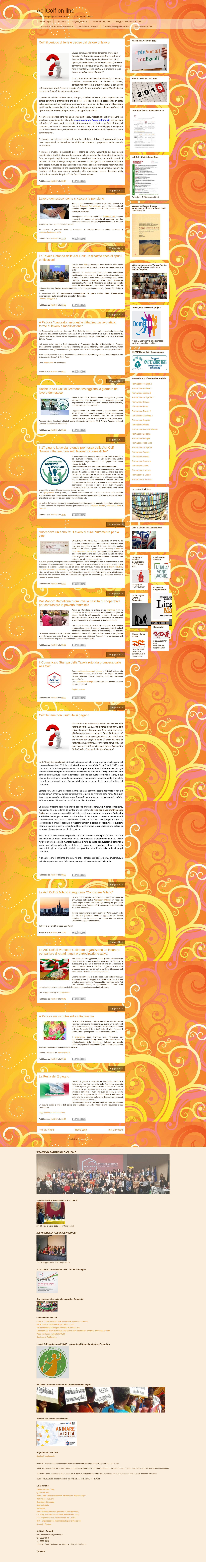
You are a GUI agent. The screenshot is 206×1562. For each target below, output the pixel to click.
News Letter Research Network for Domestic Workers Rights (61, 1496)
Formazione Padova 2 (141, 388)
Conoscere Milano (102, 900)
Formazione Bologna (141, 434)
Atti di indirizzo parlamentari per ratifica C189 (55, 1324)
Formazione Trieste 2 (141, 411)
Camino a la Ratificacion (46, 1337)
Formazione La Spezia (142, 447)
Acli (85, 265)
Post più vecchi (115, 1130)
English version (78, 689)
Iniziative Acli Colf (101, 21)
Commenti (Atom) (85, 1139)
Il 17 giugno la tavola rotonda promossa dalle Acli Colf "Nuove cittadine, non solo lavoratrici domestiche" (76, 449)
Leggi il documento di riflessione (52, 1113)
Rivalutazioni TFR (143, 26)
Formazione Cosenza (141, 461)
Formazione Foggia (140, 452)
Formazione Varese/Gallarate (145, 429)
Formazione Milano (140, 425)
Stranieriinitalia (42, 1505)
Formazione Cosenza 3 (142, 416)
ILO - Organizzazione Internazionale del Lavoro (55, 1518)
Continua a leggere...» (48, 298)
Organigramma (79, 21)
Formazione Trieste (140, 456)
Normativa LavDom (88, 26)
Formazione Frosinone (142, 443)
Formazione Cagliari (141, 420)
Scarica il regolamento (45, 1456)
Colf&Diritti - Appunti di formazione (56, 26)
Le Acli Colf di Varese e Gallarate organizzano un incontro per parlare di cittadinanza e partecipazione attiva (79, 951)
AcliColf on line (56, 10)
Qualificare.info (42, 1492)
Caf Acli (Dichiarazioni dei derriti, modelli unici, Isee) (57, 1515)
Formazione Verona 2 (141, 393)
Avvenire (42, 508)
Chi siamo (61, 21)
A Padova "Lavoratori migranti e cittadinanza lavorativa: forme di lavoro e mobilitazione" (77, 324)
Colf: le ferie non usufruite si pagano (64, 715)
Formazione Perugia (141, 438)
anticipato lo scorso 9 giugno (90, 671)
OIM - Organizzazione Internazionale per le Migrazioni (58, 1521)
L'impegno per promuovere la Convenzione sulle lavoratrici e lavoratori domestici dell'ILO (73, 1331)
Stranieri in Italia (114, 506)
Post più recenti (46, 1130)
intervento (110, 610)
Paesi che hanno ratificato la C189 (50, 1334)
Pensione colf (109, 216)
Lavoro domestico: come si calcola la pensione (71, 198)
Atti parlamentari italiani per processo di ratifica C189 (58, 1328)
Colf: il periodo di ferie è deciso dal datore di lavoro (74, 42)
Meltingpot (40, 1508)
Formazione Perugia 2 (142, 384)
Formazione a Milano (141, 475)
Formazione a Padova (141, 479)
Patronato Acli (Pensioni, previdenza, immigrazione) (57, 1511)
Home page (45, 21)
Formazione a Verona (141, 470)
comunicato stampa (85, 682)
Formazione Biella (140, 406)
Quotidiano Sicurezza (45, 1502)
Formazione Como (140, 465)
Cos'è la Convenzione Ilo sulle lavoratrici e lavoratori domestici (62, 1321)
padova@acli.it (64, 1052)
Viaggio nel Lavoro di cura (128, 21)
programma (48, 362)
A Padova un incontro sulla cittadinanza (66, 1016)
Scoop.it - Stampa (43, 1524)
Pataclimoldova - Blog (45, 1489)
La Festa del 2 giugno (54, 1076)
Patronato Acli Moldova (90, 206)
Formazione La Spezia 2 (143, 397)
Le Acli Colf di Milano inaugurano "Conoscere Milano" (76, 892)
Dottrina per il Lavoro (45, 1499)
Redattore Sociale (97, 506)
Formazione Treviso (140, 402)
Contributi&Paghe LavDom (116, 26)
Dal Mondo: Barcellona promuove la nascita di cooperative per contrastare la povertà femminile (79, 603)
